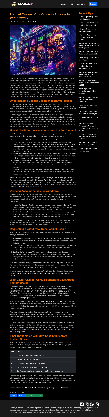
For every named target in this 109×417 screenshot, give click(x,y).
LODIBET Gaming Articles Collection (29, 187)
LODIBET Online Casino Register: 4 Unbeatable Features (50, 144)
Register (93, 4)
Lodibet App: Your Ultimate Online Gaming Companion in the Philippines (88, 74)
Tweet (21, 395)
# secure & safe (30, 22)
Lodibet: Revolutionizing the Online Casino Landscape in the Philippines (89, 45)
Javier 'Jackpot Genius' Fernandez (52, 301)
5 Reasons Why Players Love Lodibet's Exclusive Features (87, 136)
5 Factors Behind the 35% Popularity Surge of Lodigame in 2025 (88, 66)
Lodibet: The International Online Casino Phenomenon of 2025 (89, 83)
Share (13, 395)
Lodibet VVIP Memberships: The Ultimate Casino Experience (89, 99)
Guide (71, 4)
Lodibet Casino (40, 383)
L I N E (39, 395)
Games (63, 4)
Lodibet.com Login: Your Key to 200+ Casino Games (35, 273)
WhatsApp (30, 395)
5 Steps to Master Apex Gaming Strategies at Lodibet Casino (47, 388)
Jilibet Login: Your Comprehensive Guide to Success (87, 91)
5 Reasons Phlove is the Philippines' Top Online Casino (87, 37)
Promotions (81, 4)
